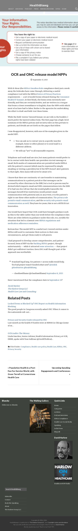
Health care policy (38, 347)
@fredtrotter (17, 267)
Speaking (57, 425)
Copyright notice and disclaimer (58, 522)
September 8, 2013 (55, 273)
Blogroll (57, 432)
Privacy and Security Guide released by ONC (27, 320)
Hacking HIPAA (41, 243)
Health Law (51, 347)
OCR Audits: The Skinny (19, 333)
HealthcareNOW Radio (62, 483)
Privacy (11, 349)
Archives (57, 412)
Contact (7, 500)
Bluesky (15, 405)
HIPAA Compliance (61, 418)
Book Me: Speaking (12, 503)
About (7, 506)
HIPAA (59, 347)
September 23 (55, 280)
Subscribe (8, 496)
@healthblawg (30, 267)
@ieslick (53, 265)
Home (56, 405)
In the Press (58, 428)
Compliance (26, 347)
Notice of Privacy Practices (49, 94)
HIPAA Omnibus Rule (33, 88)
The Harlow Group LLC (18, 289)
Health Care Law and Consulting (22, 291)
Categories (58, 409)
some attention (47, 246)
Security (18, 349)
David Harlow (14, 286)
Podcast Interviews (61, 415)
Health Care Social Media (63, 422)
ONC (65, 347)
